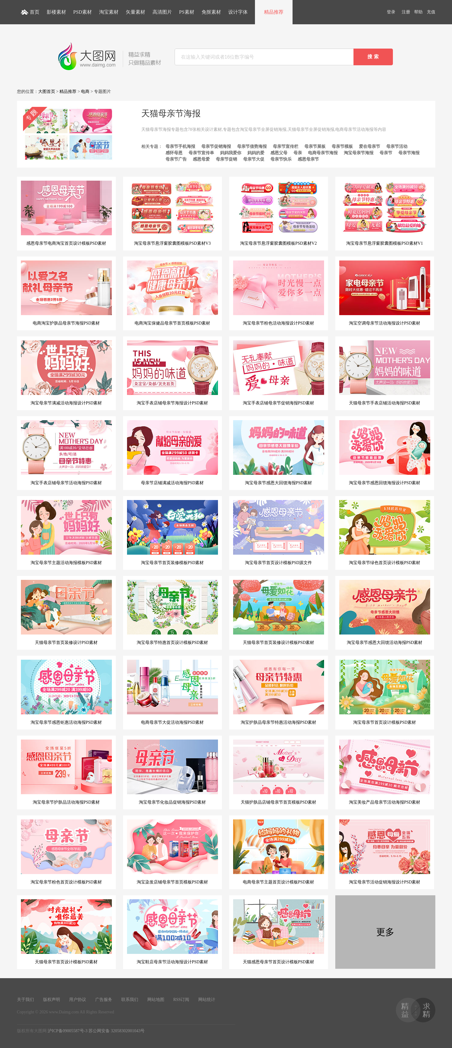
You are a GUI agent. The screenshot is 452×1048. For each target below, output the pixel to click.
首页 (34, 12)
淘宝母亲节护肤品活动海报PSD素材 (66, 772)
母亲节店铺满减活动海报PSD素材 (172, 452)
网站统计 (206, 999)
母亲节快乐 (281, 159)
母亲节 (386, 153)
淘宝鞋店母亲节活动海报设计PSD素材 (172, 931)
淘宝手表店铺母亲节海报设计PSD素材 (172, 372)
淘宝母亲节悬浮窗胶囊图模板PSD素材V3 (172, 213)
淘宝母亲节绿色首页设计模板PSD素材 (384, 532)
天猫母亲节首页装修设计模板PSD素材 (278, 612)
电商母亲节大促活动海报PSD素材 (172, 692)
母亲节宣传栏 (285, 146)
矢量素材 (135, 12)
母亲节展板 (315, 146)
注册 (406, 12)
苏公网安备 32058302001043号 (117, 1031)
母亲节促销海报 (216, 146)
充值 (431, 12)
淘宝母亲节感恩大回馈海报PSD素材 (278, 452)
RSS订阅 (181, 999)
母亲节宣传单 (201, 153)
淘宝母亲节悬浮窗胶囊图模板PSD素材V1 (384, 213)
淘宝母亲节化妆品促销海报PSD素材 (172, 772)
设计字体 (238, 12)
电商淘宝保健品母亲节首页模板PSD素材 (172, 292)
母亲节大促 (253, 159)
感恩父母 (278, 153)
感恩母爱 (201, 159)
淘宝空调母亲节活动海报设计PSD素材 (384, 292)
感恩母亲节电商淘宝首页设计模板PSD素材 (66, 213)
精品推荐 (273, 12)
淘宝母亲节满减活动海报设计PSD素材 (66, 372)
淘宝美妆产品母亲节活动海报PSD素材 (384, 772)
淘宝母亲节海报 (358, 153)
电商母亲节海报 (323, 153)
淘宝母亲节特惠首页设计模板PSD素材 (172, 612)
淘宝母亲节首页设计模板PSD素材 (384, 692)
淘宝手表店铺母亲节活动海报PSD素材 (66, 452)
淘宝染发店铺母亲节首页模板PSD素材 (172, 851)
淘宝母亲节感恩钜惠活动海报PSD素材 (66, 692)
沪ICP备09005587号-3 (67, 1031)
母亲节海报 (409, 153)
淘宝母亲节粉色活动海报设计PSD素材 (278, 292)
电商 (85, 91)
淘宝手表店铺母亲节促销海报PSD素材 (278, 372)
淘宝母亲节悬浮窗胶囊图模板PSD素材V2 (278, 213)
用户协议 (77, 999)
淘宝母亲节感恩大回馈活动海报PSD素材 (384, 612)
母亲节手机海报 (180, 146)
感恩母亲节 (308, 159)
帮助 (418, 12)
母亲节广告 (176, 159)
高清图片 (162, 12)
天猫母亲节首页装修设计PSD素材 (66, 612)
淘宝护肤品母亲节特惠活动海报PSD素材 (278, 692)
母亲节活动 (396, 146)
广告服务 (103, 999)
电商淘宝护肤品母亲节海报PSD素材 (66, 292)
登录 (391, 12)
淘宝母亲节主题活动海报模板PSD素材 (66, 532)
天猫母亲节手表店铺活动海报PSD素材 (384, 372)
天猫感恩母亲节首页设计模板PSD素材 (278, 931)
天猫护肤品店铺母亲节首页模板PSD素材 (278, 772)
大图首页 (46, 91)
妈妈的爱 (255, 153)
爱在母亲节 (369, 146)
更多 (385, 932)
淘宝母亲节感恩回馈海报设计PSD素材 (384, 452)
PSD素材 (82, 12)
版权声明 (51, 999)
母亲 (297, 153)
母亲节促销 (226, 159)
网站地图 (155, 999)
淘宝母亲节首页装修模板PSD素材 (172, 532)
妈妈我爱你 (230, 153)
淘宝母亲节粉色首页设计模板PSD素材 (66, 851)
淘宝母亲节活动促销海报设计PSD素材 (384, 851)
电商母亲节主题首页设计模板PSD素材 (278, 851)
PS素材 (186, 12)
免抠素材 (211, 12)
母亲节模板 (342, 146)
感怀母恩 (174, 153)
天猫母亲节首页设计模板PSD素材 (66, 931)
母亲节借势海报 (252, 146)
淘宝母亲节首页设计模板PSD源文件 (278, 532)
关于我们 (25, 999)
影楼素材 (56, 12)
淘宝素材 (109, 12)
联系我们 (129, 999)
